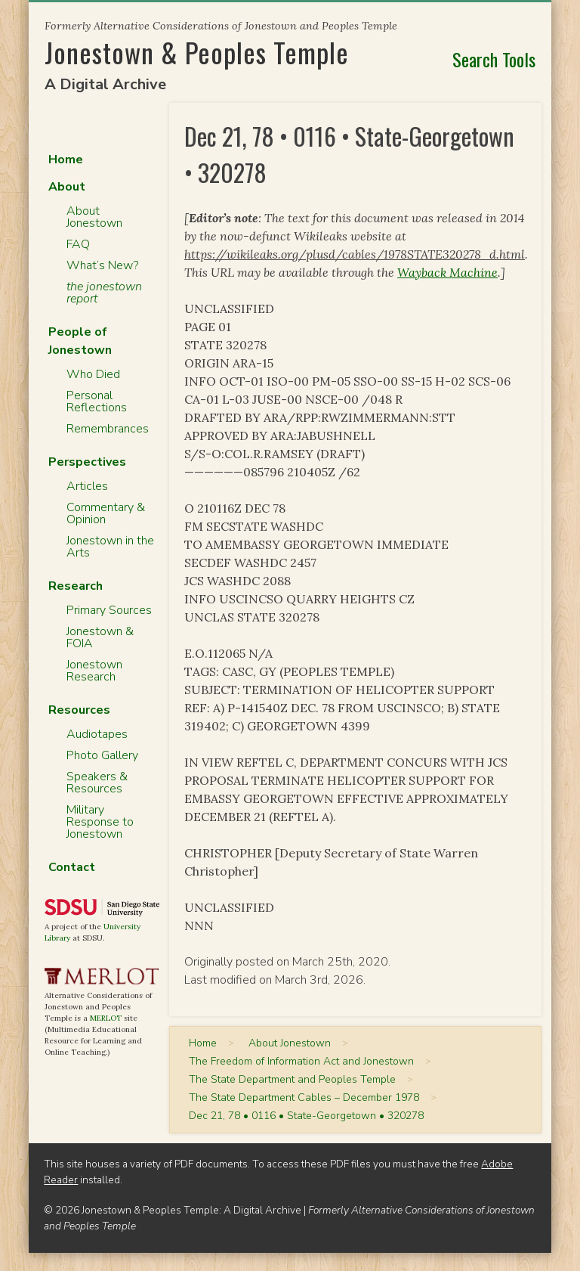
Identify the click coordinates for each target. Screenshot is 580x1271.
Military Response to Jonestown (100, 821)
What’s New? (102, 265)
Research (75, 586)
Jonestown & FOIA (100, 637)
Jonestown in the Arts (110, 546)
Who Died (93, 374)
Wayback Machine (447, 272)
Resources (79, 710)
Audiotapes (97, 734)
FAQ (78, 244)
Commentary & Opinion (105, 513)
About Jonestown (94, 217)
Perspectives (87, 462)
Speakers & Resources (97, 782)
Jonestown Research (94, 670)
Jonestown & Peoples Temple (197, 52)
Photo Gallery (102, 755)
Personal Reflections (96, 401)
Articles (87, 486)
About (66, 186)
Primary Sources (109, 610)
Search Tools (493, 59)
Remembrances (107, 428)
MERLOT (106, 1018)
